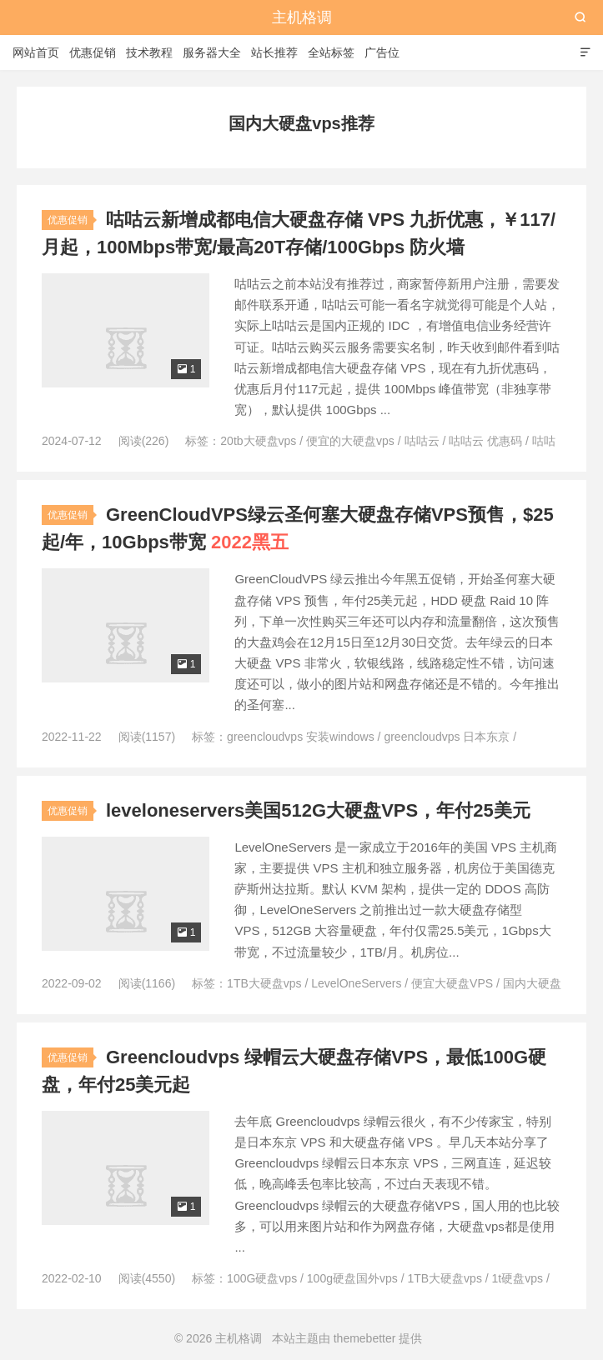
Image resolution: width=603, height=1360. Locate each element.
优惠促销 (92, 52)
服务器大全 (212, 52)
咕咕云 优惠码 (485, 441)
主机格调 (302, 17)
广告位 (381, 52)
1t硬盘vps (517, 1278)
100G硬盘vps (262, 1278)
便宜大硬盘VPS (452, 983)
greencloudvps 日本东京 (447, 736)
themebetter (365, 1338)
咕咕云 (422, 441)
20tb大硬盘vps (258, 441)
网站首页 (36, 52)
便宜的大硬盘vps (350, 441)
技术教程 (149, 52)
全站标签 (331, 52)
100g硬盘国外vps (352, 1278)
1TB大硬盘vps (264, 983)
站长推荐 (274, 52)
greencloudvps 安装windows (300, 736)
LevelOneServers (356, 983)
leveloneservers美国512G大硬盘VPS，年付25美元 (318, 810)
